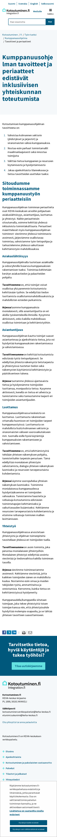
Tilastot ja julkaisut (14, 773)
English (34, 3)
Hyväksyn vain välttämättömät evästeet (28, 829)
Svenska (22, 3)
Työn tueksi (30, 34)
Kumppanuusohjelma (16, 38)
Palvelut (8, 768)
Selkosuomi (47, 3)
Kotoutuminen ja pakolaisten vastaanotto (27, 762)
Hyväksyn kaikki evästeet (28, 822)
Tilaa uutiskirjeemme (28, 666)
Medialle (37, 11)
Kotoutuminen (10, 34)
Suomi (11, 3)
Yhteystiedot (11, 779)
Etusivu (8, 751)
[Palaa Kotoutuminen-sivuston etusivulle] (15, 11)
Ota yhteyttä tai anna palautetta (19, 722)
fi (21, 34)
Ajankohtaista (11, 756)
